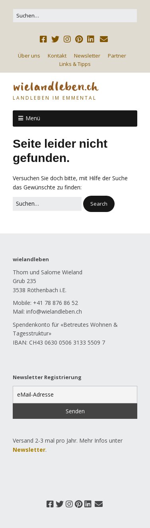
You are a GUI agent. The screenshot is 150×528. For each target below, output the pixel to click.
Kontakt (57, 55)
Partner (117, 55)
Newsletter (87, 55)
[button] (99, 204)
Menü (32, 118)
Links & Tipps (75, 63)
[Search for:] (75, 16)
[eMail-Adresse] (75, 394)
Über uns (29, 55)
